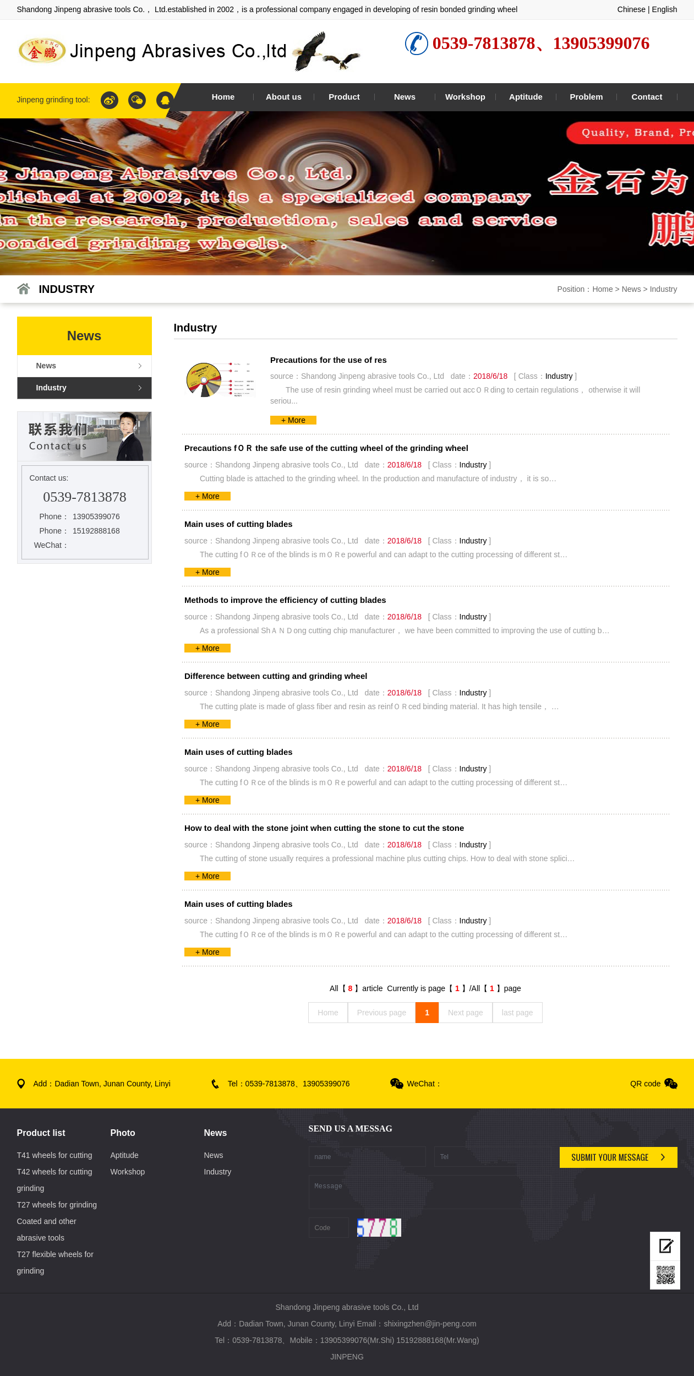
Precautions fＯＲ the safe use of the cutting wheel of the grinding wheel (326, 448)
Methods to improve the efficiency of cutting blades (285, 600)
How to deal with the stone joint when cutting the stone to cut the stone (324, 828)
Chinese (632, 9)
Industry (663, 289)
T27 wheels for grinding (57, 1204)
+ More (293, 420)
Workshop (128, 1171)
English (664, 9)
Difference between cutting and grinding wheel (276, 676)
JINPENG (347, 1356)
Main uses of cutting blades (238, 524)
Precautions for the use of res (328, 360)
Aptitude (125, 1155)
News (631, 289)
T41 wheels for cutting (54, 1155)
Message (430, 1192)
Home (602, 289)
